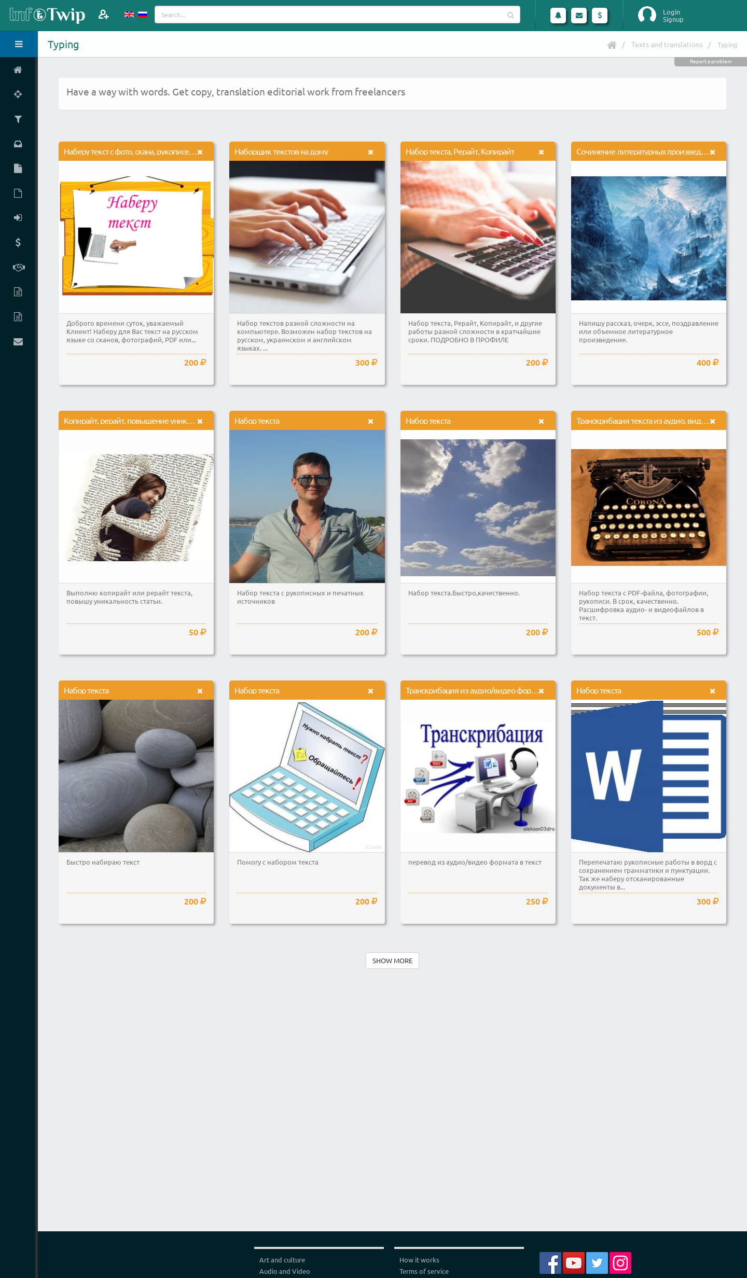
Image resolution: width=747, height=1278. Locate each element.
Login (671, 12)
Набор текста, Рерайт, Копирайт (460, 151)
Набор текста (256, 420)
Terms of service (424, 1271)
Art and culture (282, 1259)
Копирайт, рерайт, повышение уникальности (141, 420)
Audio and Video (284, 1271)
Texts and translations (667, 44)
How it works (419, 1259)
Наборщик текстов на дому (281, 151)
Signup (673, 19)
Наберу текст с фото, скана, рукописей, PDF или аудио (156, 151)
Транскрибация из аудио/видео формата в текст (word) (500, 690)
